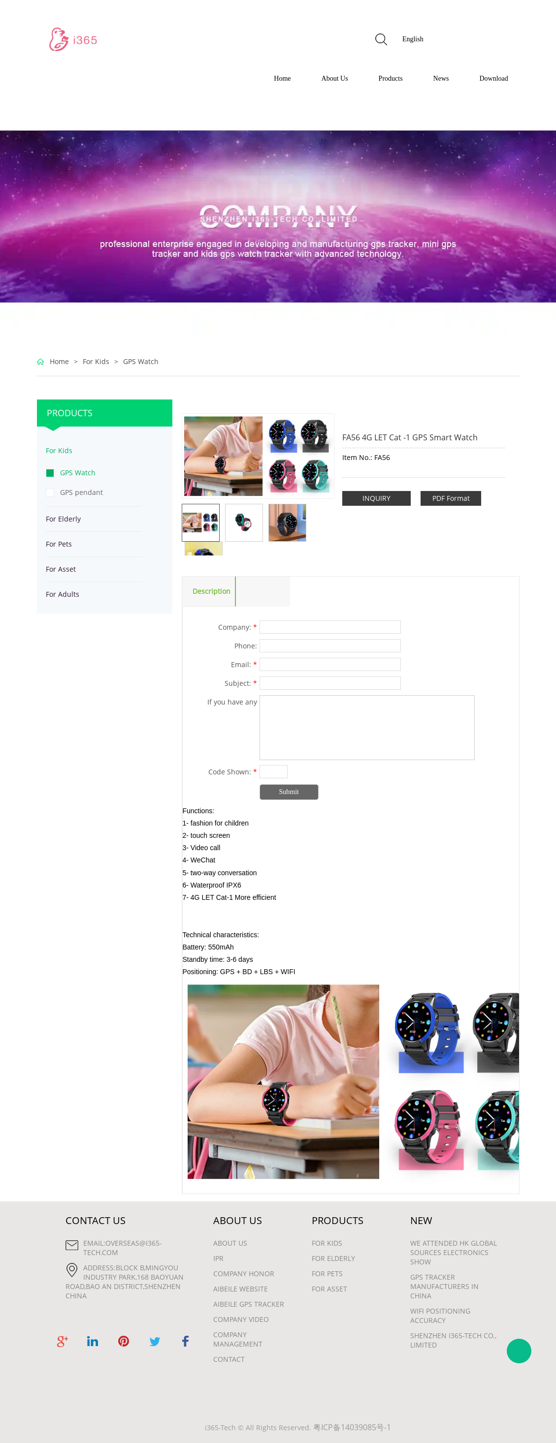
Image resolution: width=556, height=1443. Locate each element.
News (441, 78)
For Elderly (63, 518)
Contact (229, 1359)
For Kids (96, 361)
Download (494, 78)
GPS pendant (81, 492)
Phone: (245, 645)
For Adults (62, 594)
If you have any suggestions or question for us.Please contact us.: (220, 703)
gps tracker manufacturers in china (444, 1286)
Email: (244, 664)
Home (282, 78)
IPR (218, 1258)
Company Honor (243, 1273)
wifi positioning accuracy (440, 1315)
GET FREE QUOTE (477, 39)
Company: (237, 627)
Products (391, 78)
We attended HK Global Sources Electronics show (453, 1252)
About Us (335, 78)
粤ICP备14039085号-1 (352, 1427)
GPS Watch (141, 361)
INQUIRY (376, 498)
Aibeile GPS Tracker (248, 1304)
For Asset (61, 569)
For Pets (59, 544)
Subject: (241, 683)
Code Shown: (232, 771)
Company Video (241, 1319)
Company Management (237, 1339)
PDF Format (451, 498)
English (413, 39)
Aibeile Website (240, 1288)
